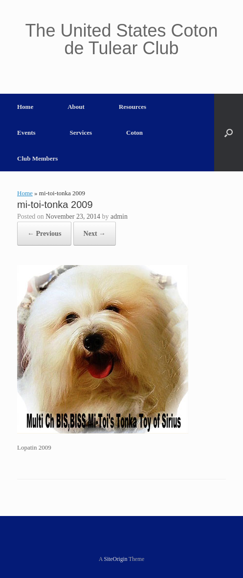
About (76, 106)
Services (81, 132)
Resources (132, 106)
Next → (95, 233)
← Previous (44, 233)
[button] (228, 132)
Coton (134, 132)
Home (25, 106)
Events (26, 132)
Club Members (37, 158)
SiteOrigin (116, 559)
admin (119, 216)
